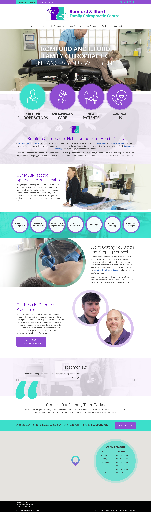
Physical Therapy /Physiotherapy (56, 224)
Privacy (107, 510)
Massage (94, 224)
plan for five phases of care (106, 270)
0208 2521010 (48, 2)
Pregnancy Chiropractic (20, 224)
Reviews (105, 26)
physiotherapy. (117, 143)
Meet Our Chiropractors (31, 341)
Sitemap (132, 510)
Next (133, 380)
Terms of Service (123, 510)
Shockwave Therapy (113, 224)
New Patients (91, 26)
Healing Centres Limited (29, 143)
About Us (41, 26)
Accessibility (114, 510)
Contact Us (118, 26)
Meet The (32, 101)
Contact (120, 101)
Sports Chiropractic (75, 224)
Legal (101, 510)
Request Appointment (26, 2)
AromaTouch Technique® (131, 224)
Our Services (75, 26)
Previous (17, 380)
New (91, 101)
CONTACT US (125, 425)
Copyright (95, 510)
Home (30, 26)
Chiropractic (62, 101)
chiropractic (101, 143)
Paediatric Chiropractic (38, 224)
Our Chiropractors (57, 26)
